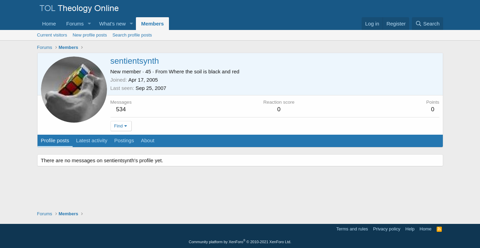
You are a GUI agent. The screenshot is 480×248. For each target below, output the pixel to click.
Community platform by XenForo (240, 242)
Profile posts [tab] (55, 140)
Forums (75, 24)
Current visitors (52, 35)
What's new (112, 24)
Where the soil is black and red (204, 71)
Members (152, 24)
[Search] (427, 23)
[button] (89, 23)
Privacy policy (386, 228)
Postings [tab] (124, 140)
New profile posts (90, 35)
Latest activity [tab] (91, 140)
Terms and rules (352, 228)
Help (410, 228)
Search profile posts (132, 35)
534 (121, 109)
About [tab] (147, 140)
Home (49, 24)
